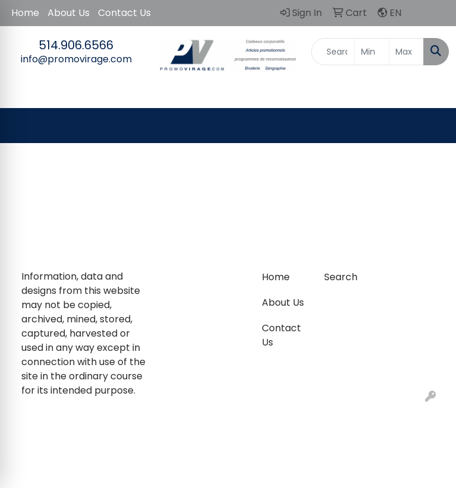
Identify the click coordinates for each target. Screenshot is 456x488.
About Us (69, 13)
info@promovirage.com (76, 59)
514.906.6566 (76, 45)
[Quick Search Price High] (406, 51)
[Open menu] (432, 126)
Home (25, 13)
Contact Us (124, 13)
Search (340, 277)
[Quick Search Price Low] (372, 51)
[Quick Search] (333, 51)
